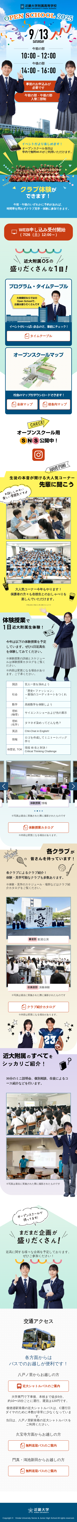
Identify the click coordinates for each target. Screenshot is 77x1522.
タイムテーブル (41, 336)
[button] (34, 811)
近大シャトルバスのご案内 (41, 1386)
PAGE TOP (38, 1497)
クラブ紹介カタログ (41, 1007)
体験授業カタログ (41, 827)
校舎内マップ (57, 404)
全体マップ (25, 404)
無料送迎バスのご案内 (41, 1445)
